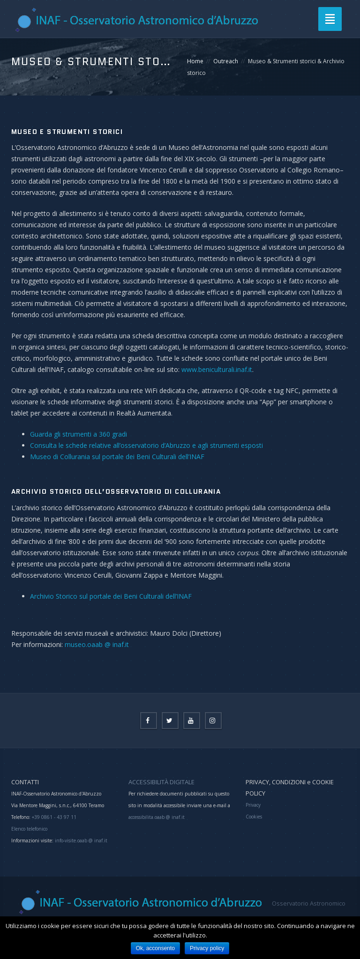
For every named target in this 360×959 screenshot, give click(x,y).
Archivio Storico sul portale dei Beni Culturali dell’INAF (111, 596)
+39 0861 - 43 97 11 (53, 817)
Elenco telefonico (29, 828)
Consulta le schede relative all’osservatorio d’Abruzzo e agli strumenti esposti (146, 445)
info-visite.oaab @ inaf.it (81, 840)
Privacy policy (207, 948)
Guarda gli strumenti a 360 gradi (78, 434)
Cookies (254, 816)
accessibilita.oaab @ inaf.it (156, 817)
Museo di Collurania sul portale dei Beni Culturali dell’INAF (117, 456)
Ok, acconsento (155, 948)
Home (195, 61)
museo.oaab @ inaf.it (97, 644)
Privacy (253, 805)
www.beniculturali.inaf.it (216, 369)
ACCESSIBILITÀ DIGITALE (161, 782)
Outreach (225, 61)
